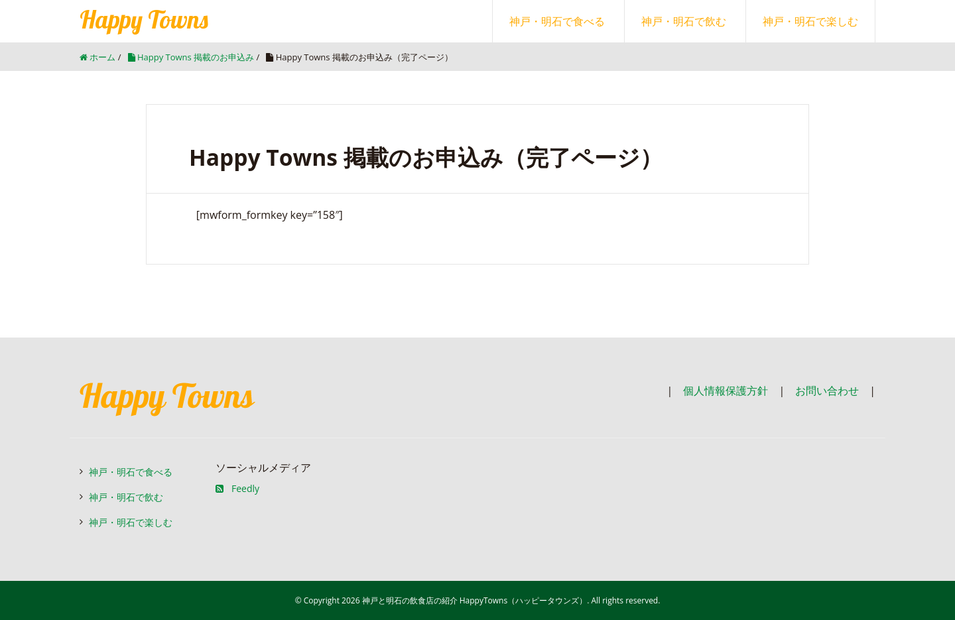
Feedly (237, 488)
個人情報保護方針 (725, 390)
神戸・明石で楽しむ (810, 21)
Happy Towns (144, 19)
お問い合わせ (827, 390)
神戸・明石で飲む (683, 21)
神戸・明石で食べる (557, 21)
